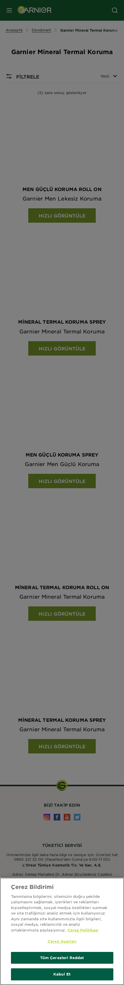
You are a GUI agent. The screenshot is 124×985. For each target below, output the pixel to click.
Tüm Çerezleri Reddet (62, 958)
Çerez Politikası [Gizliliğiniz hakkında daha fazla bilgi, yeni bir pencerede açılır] (82, 930)
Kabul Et (62, 975)
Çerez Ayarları (62, 942)
